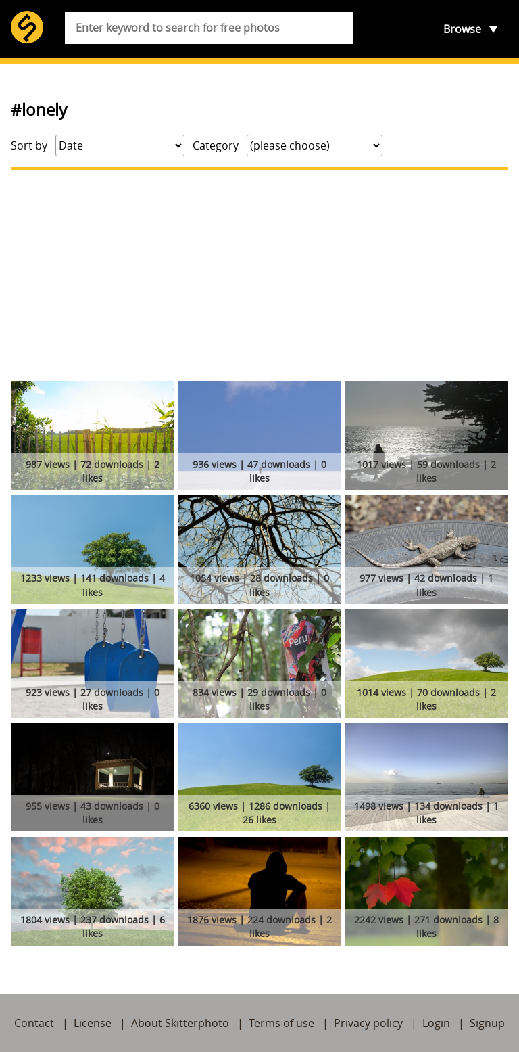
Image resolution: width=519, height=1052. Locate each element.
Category (216, 145)
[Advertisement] (259, 275)
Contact (34, 1022)
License (93, 1022)
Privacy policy (368, 1022)
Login (436, 1022)
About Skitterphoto (180, 1022)
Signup (487, 1022)
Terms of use (281, 1022)
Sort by (29, 145)
